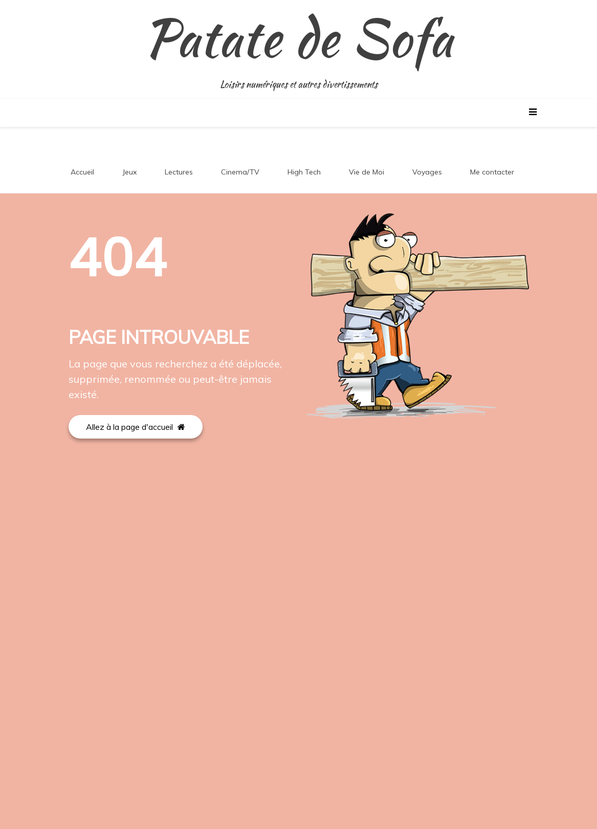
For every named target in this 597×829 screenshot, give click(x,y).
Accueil (82, 172)
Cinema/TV (240, 172)
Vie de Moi (366, 172)
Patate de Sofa (298, 38)
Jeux (129, 172)
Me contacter (492, 172)
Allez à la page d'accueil (135, 427)
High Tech (304, 172)
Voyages (427, 172)
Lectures (179, 172)
